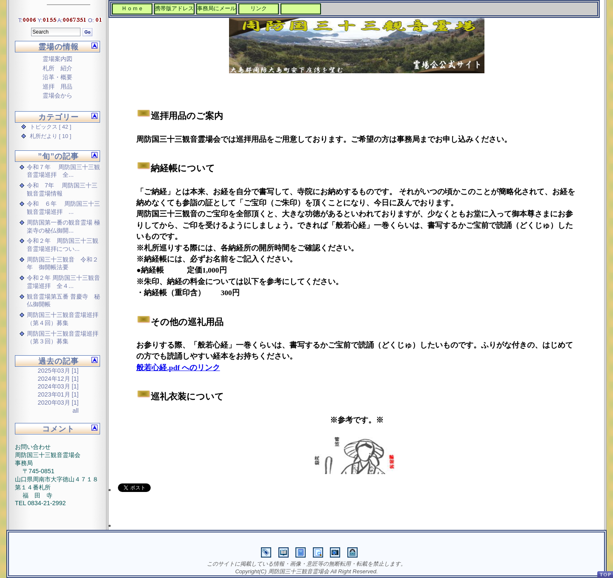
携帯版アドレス (174, 8)
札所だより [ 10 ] (50, 136)
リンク (258, 8)
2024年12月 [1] (58, 378)
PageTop (605, 574)
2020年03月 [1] (58, 402)
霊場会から (57, 95)
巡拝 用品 (57, 86)
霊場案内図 (57, 58)
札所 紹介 (57, 68)
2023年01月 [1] (58, 394)
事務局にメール (216, 8)
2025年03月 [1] (58, 370)
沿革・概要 (57, 77)
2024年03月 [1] (58, 386)
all (75, 410)
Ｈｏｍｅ (132, 8)
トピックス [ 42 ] (50, 127)
